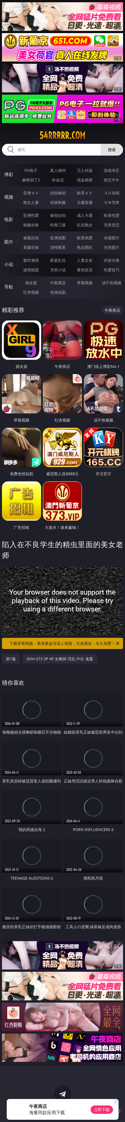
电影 (8, 219)
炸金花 (58, 180)
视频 (8, 197)
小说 (8, 264)
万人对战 (85, 170)
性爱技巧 (111, 269)
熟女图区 (85, 247)
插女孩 (31, 282)
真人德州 (58, 170)
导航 (8, 287)
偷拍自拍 (58, 215)
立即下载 (102, 1109)
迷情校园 (31, 269)
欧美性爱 (111, 215)
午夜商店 (58, 282)
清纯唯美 (58, 247)
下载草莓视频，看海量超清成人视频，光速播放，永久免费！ (65, 643)
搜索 (112, 149)
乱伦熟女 (85, 224)
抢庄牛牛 (111, 180)
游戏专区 (111, 170)
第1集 (11, 658)
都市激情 (31, 260)
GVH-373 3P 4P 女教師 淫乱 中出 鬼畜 (60, 658)
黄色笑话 (85, 269)
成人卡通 (85, 215)
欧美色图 (85, 237)
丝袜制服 (58, 202)
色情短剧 (58, 292)
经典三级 (58, 224)
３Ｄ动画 (111, 192)
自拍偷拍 (58, 192)
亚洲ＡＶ (31, 192)
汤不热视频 (111, 282)
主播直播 (85, 202)
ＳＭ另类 (111, 202)
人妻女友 (85, 260)
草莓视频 (85, 282)
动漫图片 (111, 237)
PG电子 (30, 170)
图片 (8, 242)
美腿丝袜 (31, 247)
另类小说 (58, 269)
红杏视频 (31, 292)
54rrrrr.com (62, 135)
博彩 (8, 174)
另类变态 (111, 224)
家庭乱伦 (58, 260)
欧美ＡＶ (85, 192)
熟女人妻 (31, 202)
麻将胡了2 (31, 180)
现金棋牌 (85, 180)
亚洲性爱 (31, 215)
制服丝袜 (31, 224)
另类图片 (111, 247)
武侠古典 (111, 260)
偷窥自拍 (31, 237)
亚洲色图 (58, 237)
